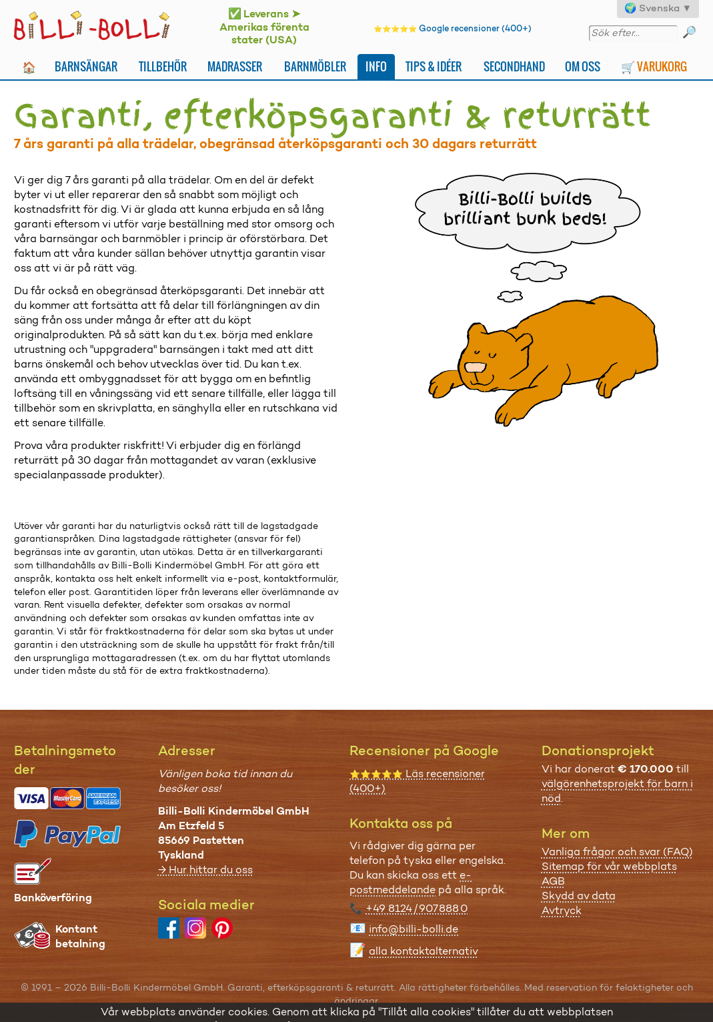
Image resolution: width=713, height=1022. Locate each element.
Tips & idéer (434, 66)
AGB (553, 881)
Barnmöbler (315, 66)
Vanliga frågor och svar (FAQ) (617, 851)
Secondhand (514, 66)
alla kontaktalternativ (423, 951)
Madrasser (234, 66)
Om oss (582, 66)
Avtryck (562, 910)
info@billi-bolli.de (413, 929)
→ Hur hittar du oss (205, 869)
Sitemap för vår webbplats (609, 866)
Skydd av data (579, 895)
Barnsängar (86, 66)
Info (376, 66)
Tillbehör (163, 66)
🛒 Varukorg (654, 66)
